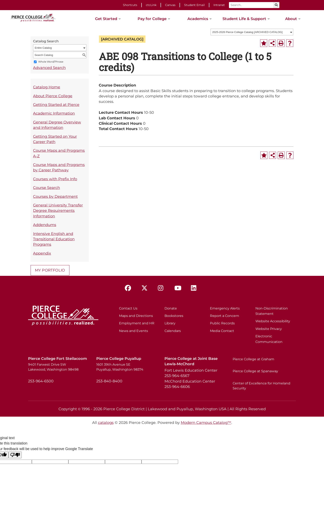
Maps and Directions (136, 316)
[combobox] (252, 32)
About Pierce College (52, 96)
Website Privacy (268, 329)
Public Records (222, 323)
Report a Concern (224, 316)
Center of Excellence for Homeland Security (261, 385)
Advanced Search (49, 67)
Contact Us (128, 308)
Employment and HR (136, 323)
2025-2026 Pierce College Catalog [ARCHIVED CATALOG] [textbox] (247, 32)
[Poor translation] (15, 455)
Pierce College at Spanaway (255, 371)
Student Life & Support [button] (244, 19)
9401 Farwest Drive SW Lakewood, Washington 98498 (53, 367)
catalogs (106, 422)
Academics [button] (197, 19)
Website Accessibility (272, 321)
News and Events (133, 331)
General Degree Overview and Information (57, 125)
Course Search (46, 187)
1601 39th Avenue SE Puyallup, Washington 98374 (119, 367)
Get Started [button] (106, 19)
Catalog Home (46, 87)
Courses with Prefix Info (55, 179)
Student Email (194, 5)
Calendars (172, 331)
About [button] (291, 19)
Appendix (42, 253)
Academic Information (54, 113)
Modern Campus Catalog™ (206, 422)
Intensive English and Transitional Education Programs (54, 239)
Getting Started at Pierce (56, 104)
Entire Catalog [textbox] (43, 47)
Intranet (219, 5)
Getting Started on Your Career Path (55, 139)
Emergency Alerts (225, 308)
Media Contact (222, 331)
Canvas (170, 5)
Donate (170, 308)
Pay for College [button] (152, 19)
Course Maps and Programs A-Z (59, 153)
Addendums (44, 225)
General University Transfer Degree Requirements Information (58, 210)
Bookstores (173, 316)
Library (169, 323)
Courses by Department (55, 196)
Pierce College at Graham (253, 359)
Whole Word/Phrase (50, 61)
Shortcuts (130, 5)
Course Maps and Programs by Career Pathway (59, 167)
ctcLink (151, 5)
